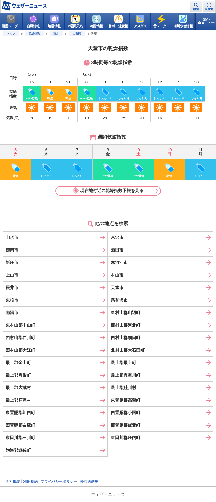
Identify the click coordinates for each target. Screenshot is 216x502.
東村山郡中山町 (20, 325)
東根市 (12, 300)
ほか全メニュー (206, 21)
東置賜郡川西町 (20, 412)
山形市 (12, 237)
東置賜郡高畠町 (125, 400)
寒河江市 (119, 262)
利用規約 (30, 482)
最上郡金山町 (18, 362)
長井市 (12, 287)
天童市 (117, 287)
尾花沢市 (119, 300)
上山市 (12, 275)
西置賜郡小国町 (125, 412)
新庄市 (12, 262)
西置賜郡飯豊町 (125, 425)
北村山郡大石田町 (128, 350)
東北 (56, 33)
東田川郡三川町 (20, 437)
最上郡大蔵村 (18, 387)
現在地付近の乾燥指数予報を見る (108, 190)
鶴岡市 (12, 250)
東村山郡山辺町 (125, 312)
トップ (11, 33)
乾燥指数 (34, 33)
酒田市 (117, 250)
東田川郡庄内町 (125, 437)
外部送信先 (89, 482)
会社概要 (13, 482)
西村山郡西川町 (20, 337)
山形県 (77, 33)
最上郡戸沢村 (18, 400)
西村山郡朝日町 (125, 337)
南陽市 (12, 312)
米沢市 (117, 237)
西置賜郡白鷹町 (20, 425)
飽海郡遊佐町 (18, 450)
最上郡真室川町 (125, 375)
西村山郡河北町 (125, 325)
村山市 (117, 275)
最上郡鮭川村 (123, 387)
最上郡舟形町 (18, 375)
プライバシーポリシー (58, 482)
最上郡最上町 (123, 362)
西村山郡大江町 (20, 350)
